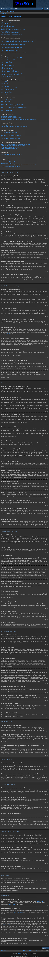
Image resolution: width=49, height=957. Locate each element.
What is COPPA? (5, 23)
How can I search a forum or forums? (9, 132)
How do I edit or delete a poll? (8, 65)
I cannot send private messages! (8, 116)
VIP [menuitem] (15, 8)
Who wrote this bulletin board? (8, 161)
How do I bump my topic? (7, 76)
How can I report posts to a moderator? (10, 71)
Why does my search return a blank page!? (11, 135)
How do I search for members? (8, 136)
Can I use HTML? (5, 83)
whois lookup (6, 924)
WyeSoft (5, 8)
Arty (26, 954)
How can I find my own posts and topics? (10, 138)
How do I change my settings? (8, 40)
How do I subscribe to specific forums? (10, 147)
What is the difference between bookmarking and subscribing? (15, 144)
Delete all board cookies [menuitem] (35, 950)
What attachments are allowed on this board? (11, 154)
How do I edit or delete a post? (8, 59)
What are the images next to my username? (11, 47)
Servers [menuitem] (11, 8)
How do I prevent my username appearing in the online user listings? (17, 41)
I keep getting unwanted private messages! (11, 117)
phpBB (8, 333)
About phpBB (12, 904)
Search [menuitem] (47, 13)
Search (2, 11)
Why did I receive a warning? (8, 70)
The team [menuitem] (26, 950)
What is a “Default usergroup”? (8, 109)
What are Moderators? (6, 101)
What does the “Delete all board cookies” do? (11, 34)
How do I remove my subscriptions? (9, 148)
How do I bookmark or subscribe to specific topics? (13, 145)
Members (34, 8)
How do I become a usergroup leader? (10, 105)
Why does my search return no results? (10, 133)
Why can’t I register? (6, 25)
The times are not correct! (7, 43)
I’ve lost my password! (6, 31)
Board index (9, 950)
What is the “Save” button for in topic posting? (12, 73)
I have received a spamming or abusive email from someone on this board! (18, 119)
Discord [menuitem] (20, 8)
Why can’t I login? (5, 28)
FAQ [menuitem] (43, 9)
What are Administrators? (7, 99)
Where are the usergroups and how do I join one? (12, 104)
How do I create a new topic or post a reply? (11, 57)
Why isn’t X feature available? (8, 163)
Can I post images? (5, 86)
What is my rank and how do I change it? (10, 50)
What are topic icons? (6, 94)
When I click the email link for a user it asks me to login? (14, 52)
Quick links (1, 9)
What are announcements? (7, 89)
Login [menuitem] (46, 9)
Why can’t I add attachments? (8, 68)
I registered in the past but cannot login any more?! (13, 29)
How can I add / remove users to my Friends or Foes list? (14, 126)
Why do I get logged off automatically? (10, 32)
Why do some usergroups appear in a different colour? (14, 107)
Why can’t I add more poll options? (9, 64)
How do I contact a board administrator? (10, 166)
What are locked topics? (6, 92)
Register (13, 11)
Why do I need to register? (7, 22)
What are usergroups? (6, 102)
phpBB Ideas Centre (18, 912)
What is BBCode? (5, 81)
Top (47, 185)
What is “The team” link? (6, 110)
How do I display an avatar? (7, 49)
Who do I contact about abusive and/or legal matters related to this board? (18, 164)
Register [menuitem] (48, 9)
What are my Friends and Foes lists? (9, 125)
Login (8, 11)
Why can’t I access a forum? (7, 67)
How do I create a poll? (6, 62)
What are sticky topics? (6, 91)
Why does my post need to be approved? (10, 74)
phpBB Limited (40, 901)
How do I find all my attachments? (9, 156)
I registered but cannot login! (7, 26)
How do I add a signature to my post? (10, 61)
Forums (26, 8)
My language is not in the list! (8, 46)
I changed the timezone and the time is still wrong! (13, 44)
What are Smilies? (5, 85)
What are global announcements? (9, 88)
